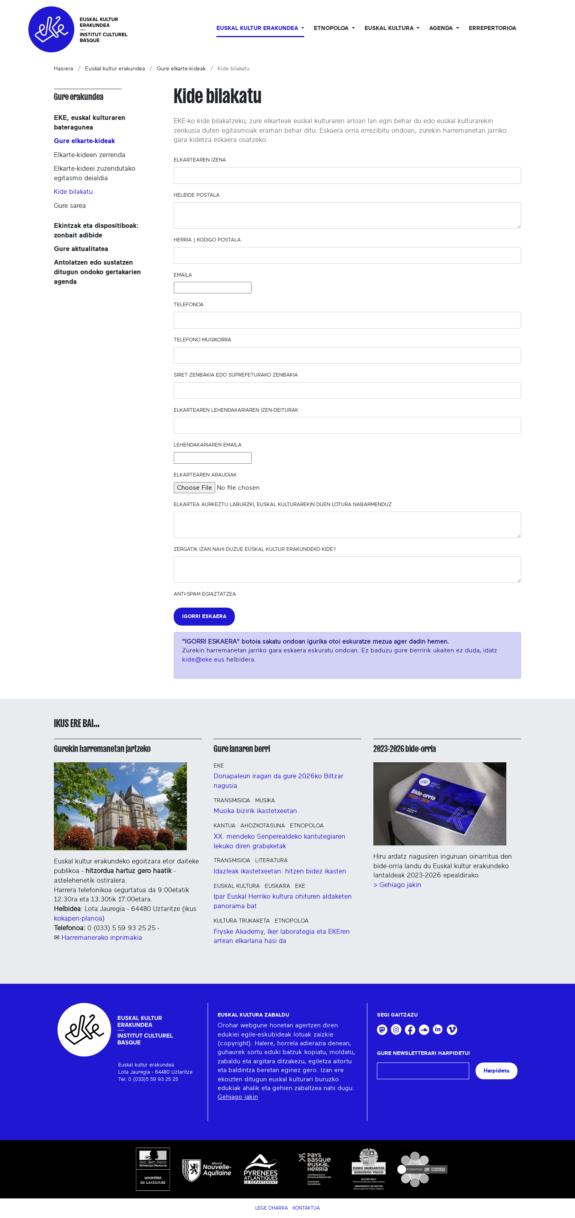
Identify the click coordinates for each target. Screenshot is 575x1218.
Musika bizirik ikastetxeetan (255, 810)
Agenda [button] (441, 28)
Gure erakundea (78, 97)
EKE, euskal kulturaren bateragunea (89, 122)
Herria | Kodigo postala (209, 240)
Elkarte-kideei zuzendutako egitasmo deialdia (94, 173)
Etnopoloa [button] (332, 28)
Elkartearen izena (201, 160)
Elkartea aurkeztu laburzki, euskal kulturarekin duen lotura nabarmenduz (284, 504)
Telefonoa (190, 304)
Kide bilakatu (73, 191)
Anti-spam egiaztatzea (205, 594)
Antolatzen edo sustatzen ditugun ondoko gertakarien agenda (97, 272)
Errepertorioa (492, 28)
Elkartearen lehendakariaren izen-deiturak (237, 410)
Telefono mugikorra (204, 340)
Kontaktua (306, 1208)
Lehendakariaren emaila (209, 445)
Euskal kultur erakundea (115, 69)
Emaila (184, 275)
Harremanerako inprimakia (101, 937)
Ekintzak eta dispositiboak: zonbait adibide (96, 230)
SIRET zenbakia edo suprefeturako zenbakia (237, 375)
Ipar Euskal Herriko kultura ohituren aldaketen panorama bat (283, 901)
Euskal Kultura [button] (390, 28)
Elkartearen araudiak (207, 475)
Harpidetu (497, 1071)
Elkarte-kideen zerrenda (89, 155)
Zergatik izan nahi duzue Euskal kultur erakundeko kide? (256, 549)
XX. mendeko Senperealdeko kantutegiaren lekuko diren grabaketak (279, 841)
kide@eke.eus (203, 659)
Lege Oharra (271, 1208)
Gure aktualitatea (81, 248)
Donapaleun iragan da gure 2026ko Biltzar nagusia (278, 781)
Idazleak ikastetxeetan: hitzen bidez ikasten (280, 871)
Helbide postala (198, 195)
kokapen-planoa (78, 918)
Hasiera (63, 69)
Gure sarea (70, 205)
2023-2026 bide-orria (404, 749)
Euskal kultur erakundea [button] (258, 28)
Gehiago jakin (238, 1097)
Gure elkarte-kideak (181, 69)
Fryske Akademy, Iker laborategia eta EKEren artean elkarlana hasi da (282, 936)
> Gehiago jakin (397, 884)
